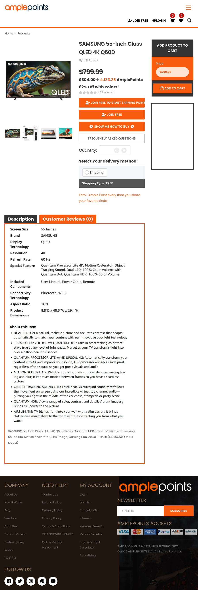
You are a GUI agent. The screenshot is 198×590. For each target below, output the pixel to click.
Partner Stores (14, 542)
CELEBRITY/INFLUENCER (58, 534)
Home (9, 33)
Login (83, 494)
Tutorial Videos (15, 534)
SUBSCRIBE (178, 511)
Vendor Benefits (91, 534)
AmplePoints (89, 510)
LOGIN (159, 20)
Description (21, 219)
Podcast (10, 558)
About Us (10, 494)
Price (160, 63)
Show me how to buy (112, 126)
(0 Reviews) (106, 92)
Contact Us (50, 494)
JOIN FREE (138, 20)
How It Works (13, 502)
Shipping (96, 172)
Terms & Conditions (56, 526)
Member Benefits (92, 526)
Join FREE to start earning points (117, 102)
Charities (10, 526)
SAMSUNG (91, 60)
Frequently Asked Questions (112, 138)
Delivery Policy (52, 510)
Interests (86, 518)
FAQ (7, 510)
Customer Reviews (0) (68, 219)
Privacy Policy (51, 518)
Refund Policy (51, 502)
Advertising (88, 555)
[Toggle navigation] (188, 7)
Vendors (10, 518)
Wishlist (85, 502)
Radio (8, 550)
